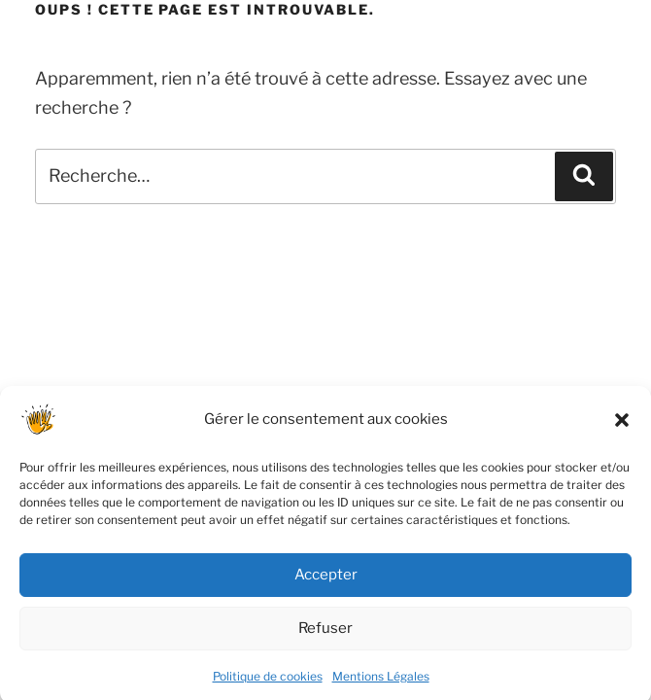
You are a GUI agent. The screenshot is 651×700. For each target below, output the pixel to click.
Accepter (326, 581)
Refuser (325, 635)
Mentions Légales (380, 683)
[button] (622, 427)
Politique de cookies (268, 683)
